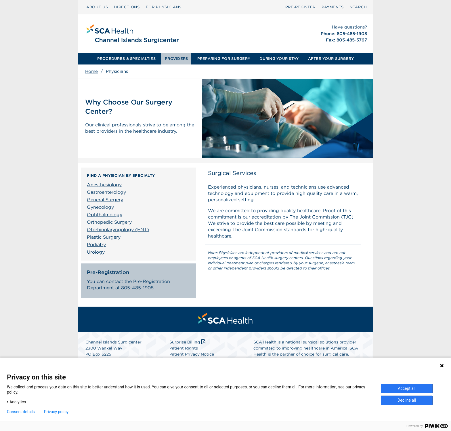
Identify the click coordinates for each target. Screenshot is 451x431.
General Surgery (105, 199)
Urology (96, 252)
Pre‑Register (300, 7)
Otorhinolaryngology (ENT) (118, 229)
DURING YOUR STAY (279, 58)
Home (91, 71)
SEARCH (358, 7)
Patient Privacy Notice (191, 354)
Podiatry (96, 244)
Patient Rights (183, 348)
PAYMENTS (333, 7)
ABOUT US (97, 7)
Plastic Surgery (104, 237)
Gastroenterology (106, 192)
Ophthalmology (104, 214)
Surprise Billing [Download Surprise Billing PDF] (188, 342)
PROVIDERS (176, 58)
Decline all (407, 400)
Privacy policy (56, 411)
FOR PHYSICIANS (163, 7)
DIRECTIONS (127, 7)
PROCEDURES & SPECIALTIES (126, 58)
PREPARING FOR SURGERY (223, 58)
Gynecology (100, 207)
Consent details (21, 411)
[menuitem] (97, 7)
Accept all (407, 388)
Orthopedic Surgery (109, 222)
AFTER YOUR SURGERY (331, 58)
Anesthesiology (104, 184)
